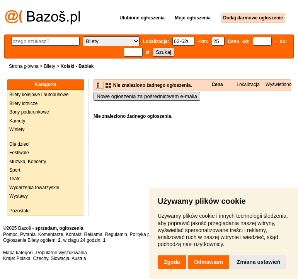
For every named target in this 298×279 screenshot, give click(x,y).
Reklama (93, 234)
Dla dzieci (19, 144)
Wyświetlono (278, 84)
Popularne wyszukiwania (61, 252)
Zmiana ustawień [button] (259, 262)
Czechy (40, 258)
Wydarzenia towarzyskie (34, 187)
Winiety (16, 129)
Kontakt (74, 234)
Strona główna (24, 66)
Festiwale (19, 152)
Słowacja (60, 258)
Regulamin (116, 234)
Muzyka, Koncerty (27, 161)
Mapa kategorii (18, 252)
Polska (24, 258)
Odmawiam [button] (208, 262)
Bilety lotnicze (23, 103)
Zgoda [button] (172, 262)
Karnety (17, 121)
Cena (217, 84)
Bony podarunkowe (29, 112)
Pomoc (10, 234)
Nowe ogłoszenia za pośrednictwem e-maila (147, 96)
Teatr (14, 178)
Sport (14, 170)
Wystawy (18, 196)
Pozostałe (19, 211)
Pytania (28, 234)
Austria (79, 258)
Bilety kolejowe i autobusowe (38, 94)
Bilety (49, 66)
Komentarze (50, 234)
